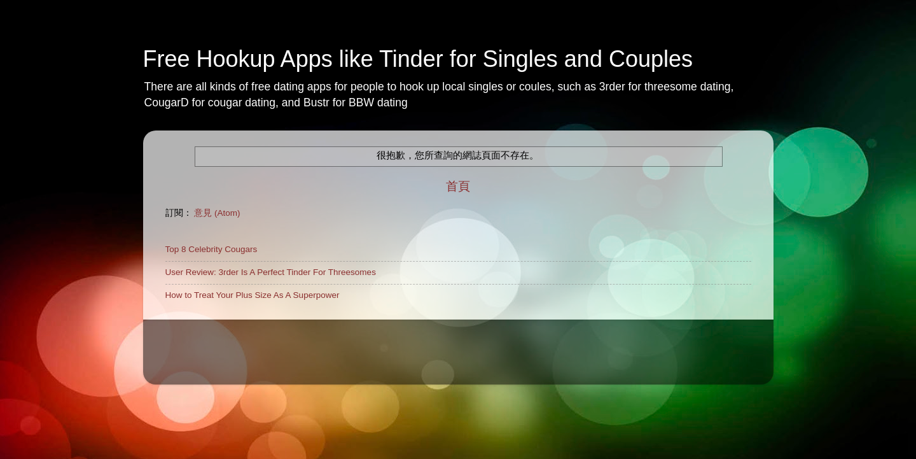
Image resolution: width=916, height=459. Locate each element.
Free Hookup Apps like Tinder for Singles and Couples (418, 59)
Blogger (574, 365)
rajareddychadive (478, 365)
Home (176, 332)
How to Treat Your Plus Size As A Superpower (252, 295)
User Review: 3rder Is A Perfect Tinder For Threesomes (270, 272)
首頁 (458, 186)
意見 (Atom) (217, 213)
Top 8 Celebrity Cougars (211, 249)
